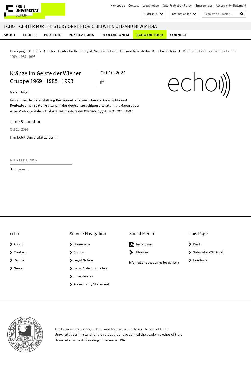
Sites (37, 51)
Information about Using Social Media (154, 262)
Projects (52, 34)
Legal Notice (150, 5)
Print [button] (196, 244)
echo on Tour (150, 34)
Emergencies (203, 5)
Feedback (200, 260)
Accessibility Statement (231, 5)
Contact (133, 5)
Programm (21, 169)
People (30, 34)
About (10, 34)
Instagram (144, 244)
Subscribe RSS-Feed (208, 252)
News (18, 268)
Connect (178, 34)
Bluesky (142, 252)
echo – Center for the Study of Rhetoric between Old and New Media (80, 26)
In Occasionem (115, 34)
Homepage (117, 5)
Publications (81, 34)
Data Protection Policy (177, 5)
